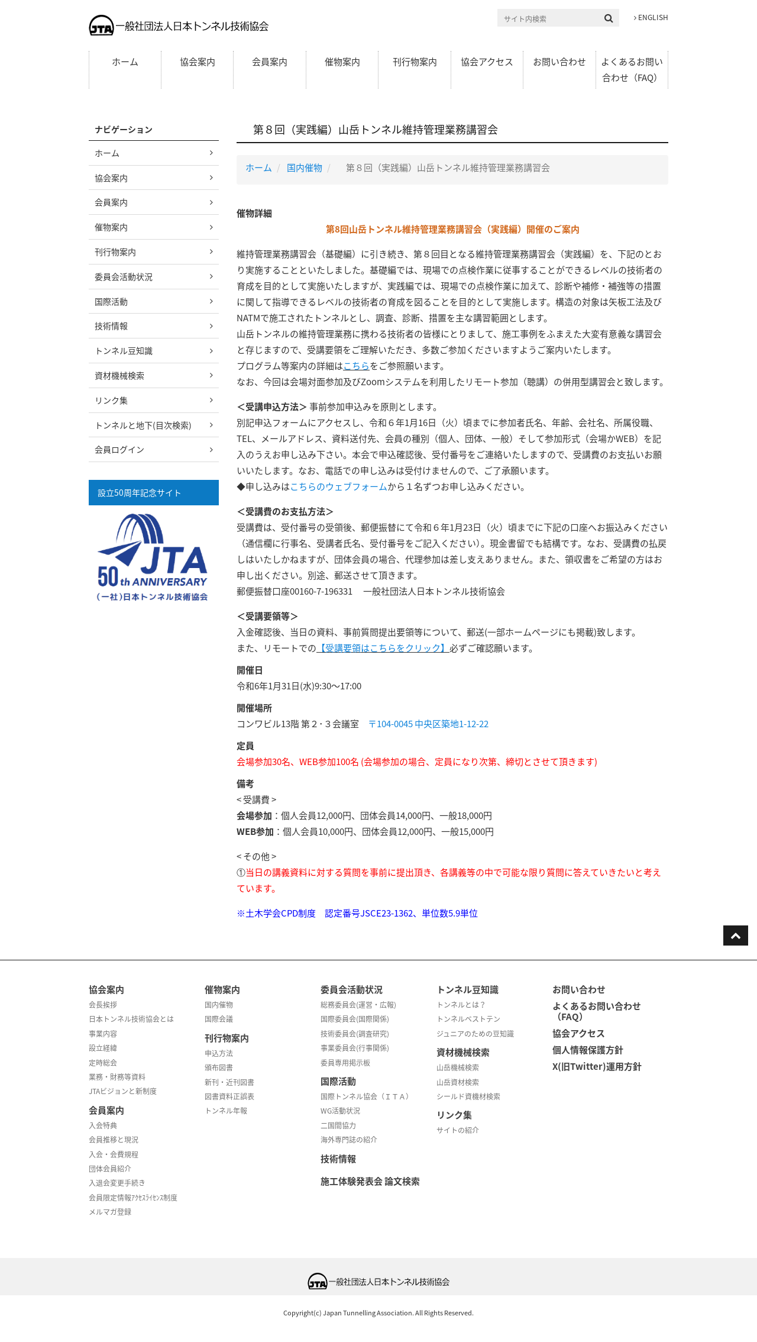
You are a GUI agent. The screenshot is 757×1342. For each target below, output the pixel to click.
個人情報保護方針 (587, 1049)
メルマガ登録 (110, 1211)
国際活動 (111, 301)
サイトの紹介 (457, 1130)
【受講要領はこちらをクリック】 (382, 647)
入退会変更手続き (117, 1183)
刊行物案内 (415, 61)
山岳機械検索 (457, 1067)
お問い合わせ (559, 61)
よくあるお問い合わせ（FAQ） (632, 69)
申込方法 (219, 1053)
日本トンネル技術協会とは (131, 1019)
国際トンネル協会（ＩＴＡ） (367, 1096)
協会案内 (197, 61)
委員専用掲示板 (345, 1062)
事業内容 (103, 1033)
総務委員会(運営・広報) (358, 1004)
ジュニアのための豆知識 (475, 1033)
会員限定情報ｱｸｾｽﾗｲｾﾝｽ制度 (133, 1197)
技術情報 (111, 325)
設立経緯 (103, 1048)
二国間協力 (338, 1125)
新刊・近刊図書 (229, 1082)
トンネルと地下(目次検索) (143, 425)
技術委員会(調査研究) (355, 1033)
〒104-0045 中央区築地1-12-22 (428, 723)
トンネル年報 (226, 1110)
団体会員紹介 (110, 1168)
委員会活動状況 (124, 276)
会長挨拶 (103, 1004)
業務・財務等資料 (117, 1077)
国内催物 (304, 167)
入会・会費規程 (113, 1154)
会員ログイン (119, 449)
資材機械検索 (119, 375)
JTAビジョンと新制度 (123, 1091)
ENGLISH (651, 17)
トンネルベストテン (468, 1019)
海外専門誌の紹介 (349, 1139)
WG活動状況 (340, 1110)
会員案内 (269, 61)
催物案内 (342, 61)
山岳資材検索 (457, 1082)
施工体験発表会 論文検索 (370, 1181)
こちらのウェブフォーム (338, 486)
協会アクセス (487, 61)
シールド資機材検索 (468, 1096)
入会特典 (103, 1125)
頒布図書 (219, 1067)
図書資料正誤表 (229, 1096)
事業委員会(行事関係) (355, 1048)
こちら (356, 365)
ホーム (125, 61)
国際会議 (219, 1019)
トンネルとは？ (461, 1004)
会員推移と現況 (113, 1139)
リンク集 (111, 400)
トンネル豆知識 (124, 350)
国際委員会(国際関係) (355, 1019)
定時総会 (103, 1062)
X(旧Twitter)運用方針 (597, 1066)
